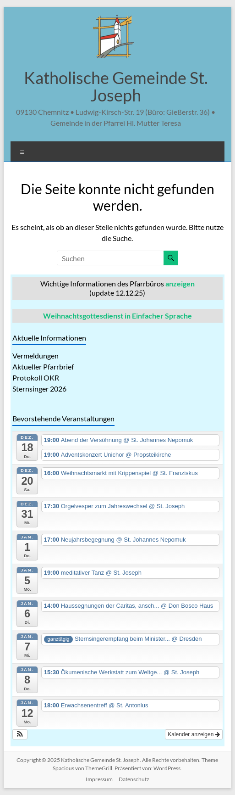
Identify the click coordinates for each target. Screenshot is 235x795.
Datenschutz (134, 779)
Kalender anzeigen (193, 734)
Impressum (99, 779)
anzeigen (180, 283)
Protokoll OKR (35, 377)
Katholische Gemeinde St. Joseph (116, 86)
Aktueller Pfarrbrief (43, 366)
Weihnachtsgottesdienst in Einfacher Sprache (117, 315)
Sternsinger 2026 (39, 388)
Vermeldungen (35, 355)
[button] (20, 734)
